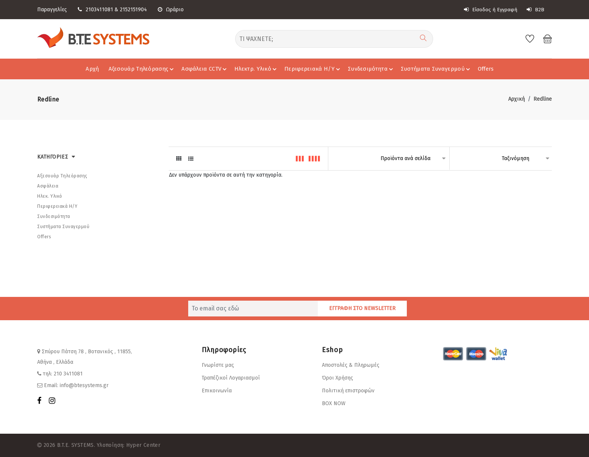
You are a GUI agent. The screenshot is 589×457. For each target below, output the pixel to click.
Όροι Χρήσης (337, 378)
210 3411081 (68, 374)
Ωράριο (171, 9)
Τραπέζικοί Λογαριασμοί (231, 378)
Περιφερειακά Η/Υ (313, 68)
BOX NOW (334, 403)
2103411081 (99, 9)
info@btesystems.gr (84, 385)
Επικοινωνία (217, 390)
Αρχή (92, 68)
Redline (542, 99)
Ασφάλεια (47, 186)
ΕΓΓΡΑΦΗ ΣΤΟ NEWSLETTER (362, 308)
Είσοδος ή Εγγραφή (490, 9)
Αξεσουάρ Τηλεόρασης (142, 68)
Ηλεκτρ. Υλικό (256, 68)
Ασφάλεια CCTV (205, 68)
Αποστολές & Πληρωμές (350, 365)
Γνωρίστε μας (218, 365)
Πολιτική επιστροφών (348, 390)
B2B (535, 9)
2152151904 (133, 9)
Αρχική (516, 99)
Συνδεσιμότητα (371, 68)
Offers (486, 68)
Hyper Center (143, 445)
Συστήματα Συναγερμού (436, 68)
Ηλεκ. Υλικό (49, 196)
